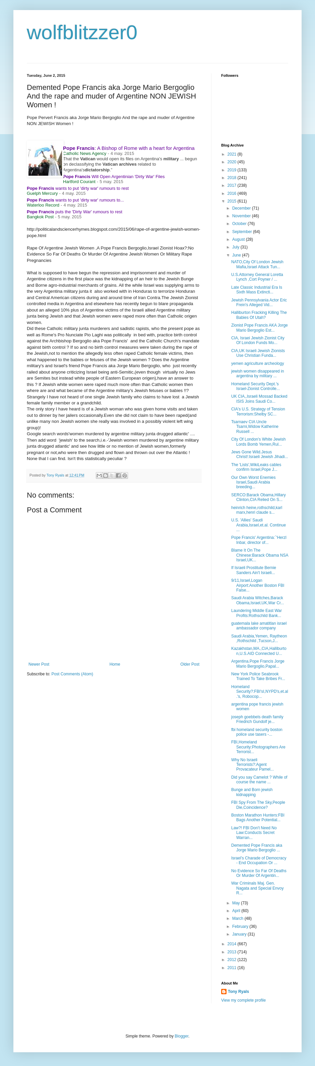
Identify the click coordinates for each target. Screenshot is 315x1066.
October (240, 223)
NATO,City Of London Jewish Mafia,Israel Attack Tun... (257, 264)
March (238, 918)
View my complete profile (243, 1000)
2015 (233, 201)
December (242, 208)
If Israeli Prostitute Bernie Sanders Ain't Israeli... (253, 570)
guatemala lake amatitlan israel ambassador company (259, 625)
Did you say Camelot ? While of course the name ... (259, 779)
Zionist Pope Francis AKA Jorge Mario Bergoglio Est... (259, 327)
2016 (233, 193)
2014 (233, 944)
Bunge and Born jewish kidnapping (251, 792)
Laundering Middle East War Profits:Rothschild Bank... (256, 613)
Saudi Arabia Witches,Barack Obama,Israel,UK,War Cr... (257, 600)
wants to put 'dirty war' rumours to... (75, 200)
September (242, 231)
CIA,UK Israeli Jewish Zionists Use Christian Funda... (258, 353)
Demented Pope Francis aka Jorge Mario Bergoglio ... (256, 847)
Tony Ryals (238, 991)
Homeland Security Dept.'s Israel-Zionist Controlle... (255, 386)
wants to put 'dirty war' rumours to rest (78, 188)
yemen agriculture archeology (257, 363)
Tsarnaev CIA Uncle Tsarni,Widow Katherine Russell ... (254, 426)
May (236, 903)
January (240, 934)
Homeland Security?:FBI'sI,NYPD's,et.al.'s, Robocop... (259, 691)
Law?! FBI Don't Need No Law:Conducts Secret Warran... (254, 833)
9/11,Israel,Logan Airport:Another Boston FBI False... (257, 585)
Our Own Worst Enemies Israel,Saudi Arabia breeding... (253, 482)
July (236, 247)
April (236, 910)
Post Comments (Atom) (72, 674)
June (237, 255)
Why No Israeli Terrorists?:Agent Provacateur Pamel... (252, 765)
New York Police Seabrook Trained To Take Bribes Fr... (258, 676)
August (239, 239)
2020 (233, 162)
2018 (233, 177)
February (240, 926)
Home (115, 664)
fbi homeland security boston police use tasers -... (256, 732)
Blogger (181, 1036)
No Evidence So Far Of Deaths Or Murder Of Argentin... (259, 873)
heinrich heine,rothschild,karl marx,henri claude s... (256, 510)
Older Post (189, 664)
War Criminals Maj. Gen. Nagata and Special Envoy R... (257, 888)
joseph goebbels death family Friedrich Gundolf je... (257, 719)
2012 (233, 959)
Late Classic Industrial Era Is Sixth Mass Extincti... (256, 289)
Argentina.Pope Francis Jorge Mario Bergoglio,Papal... (258, 663)
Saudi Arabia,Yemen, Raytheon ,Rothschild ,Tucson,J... (259, 638)
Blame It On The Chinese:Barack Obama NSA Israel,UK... (259, 555)
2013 (233, 952)
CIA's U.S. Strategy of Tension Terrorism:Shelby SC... (258, 411)
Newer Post (38, 664)
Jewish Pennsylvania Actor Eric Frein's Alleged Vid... (259, 302)
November (242, 216)
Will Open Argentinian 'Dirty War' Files (114, 176)
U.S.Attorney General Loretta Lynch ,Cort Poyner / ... (257, 277)
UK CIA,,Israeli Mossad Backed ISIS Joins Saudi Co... (259, 398)
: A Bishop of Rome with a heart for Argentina (129, 148)
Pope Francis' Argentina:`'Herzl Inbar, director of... (259, 540)
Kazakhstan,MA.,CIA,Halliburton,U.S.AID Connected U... (259, 651)
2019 (233, 170)
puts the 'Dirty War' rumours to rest (74, 211)
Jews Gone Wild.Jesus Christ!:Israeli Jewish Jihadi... (259, 454)
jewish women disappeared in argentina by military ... (257, 373)
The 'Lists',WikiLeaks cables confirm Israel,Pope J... (256, 467)
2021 (233, 154)
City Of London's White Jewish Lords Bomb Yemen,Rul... (258, 441)
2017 (233, 185)
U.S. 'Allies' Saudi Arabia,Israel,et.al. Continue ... (258, 525)
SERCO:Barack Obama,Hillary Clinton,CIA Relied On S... (258, 497)
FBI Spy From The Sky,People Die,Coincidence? (258, 804)
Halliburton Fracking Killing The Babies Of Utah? (259, 315)
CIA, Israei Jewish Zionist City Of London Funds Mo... (258, 340)
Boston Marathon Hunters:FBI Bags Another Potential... (258, 817)
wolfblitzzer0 (82, 32)
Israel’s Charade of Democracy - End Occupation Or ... (259, 860)
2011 (233, 967)
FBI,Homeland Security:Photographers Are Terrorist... (258, 747)
